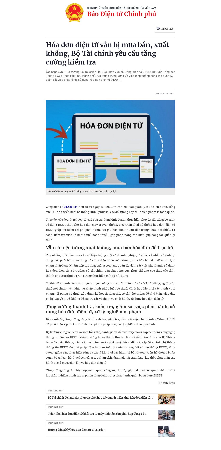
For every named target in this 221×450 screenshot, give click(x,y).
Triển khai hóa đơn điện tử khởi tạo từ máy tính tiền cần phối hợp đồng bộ (97, 414)
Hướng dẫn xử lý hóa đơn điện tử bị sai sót (77, 430)
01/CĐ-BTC (71, 207)
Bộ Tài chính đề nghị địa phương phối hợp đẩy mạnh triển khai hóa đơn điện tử (100, 397)
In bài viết (165, 29)
